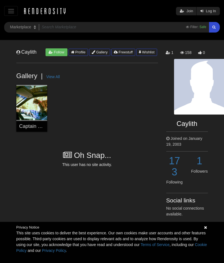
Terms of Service (155, 244)
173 (174, 166)
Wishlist (146, 52)
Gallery (100, 52)
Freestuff (123, 52)
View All (53, 77)
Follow (56, 52)
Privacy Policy (54, 250)
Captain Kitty (33, 126)
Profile (78, 52)
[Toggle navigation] (11, 11)
